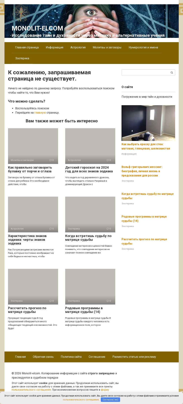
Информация (54, 47)
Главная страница (27, 47)
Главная (20, 356)
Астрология (78, 47)
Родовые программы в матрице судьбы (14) (84, 310)
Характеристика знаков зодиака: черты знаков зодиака (27, 239)
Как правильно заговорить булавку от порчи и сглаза (30, 169)
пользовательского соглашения (31, 389)
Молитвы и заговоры (107, 47)
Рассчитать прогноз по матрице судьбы (27, 310)
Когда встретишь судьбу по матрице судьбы (88, 238)
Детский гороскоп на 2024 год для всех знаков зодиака (89, 169)
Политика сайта (71, 356)
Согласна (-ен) (110, 399)
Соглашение (97, 356)
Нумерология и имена (143, 47)
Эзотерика (22, 58)
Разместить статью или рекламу (134, 356)
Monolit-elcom (37, 28)
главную (40, 112)
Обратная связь (43, 356)
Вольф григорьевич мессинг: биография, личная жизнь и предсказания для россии (142, 171)
